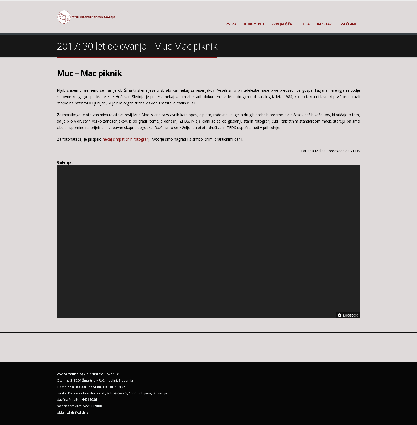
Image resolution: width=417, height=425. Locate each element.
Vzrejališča (282, 24)
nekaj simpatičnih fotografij (126, 139)
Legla (304, 24)
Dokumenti (254, 24)
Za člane (349, 24)
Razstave (325, 24)
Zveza (231, 24)
